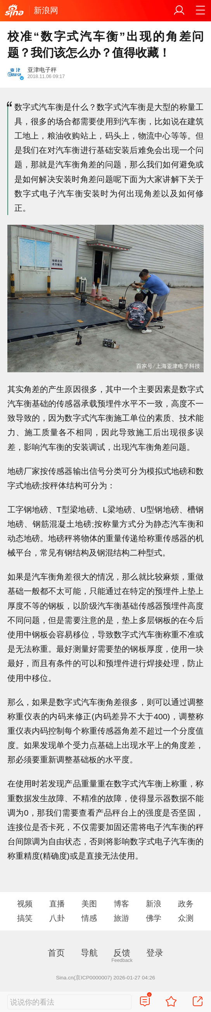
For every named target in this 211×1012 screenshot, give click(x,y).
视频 (25, 903)
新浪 (153, 903)
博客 (121, 903)
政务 (186, 903)
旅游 (121, 918)
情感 (89, 918)
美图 (89, 903)
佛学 (153, 918)
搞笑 (25, 918)
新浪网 (46, 10)
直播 (57, 903)
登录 (154, 953)
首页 (56, 953)
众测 (186, 918)
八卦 (57, 918)
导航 (89, 953)
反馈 (121, 953)
